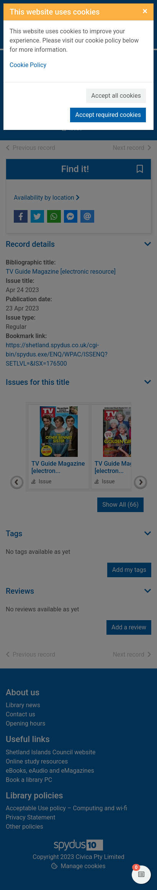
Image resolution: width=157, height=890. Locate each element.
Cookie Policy (28, 65)
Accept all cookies (116, 95)
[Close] (145, 11)
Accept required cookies (108, 114)
